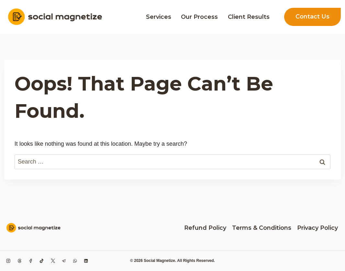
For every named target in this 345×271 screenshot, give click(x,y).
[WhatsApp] (75, 260)
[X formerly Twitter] (53, 260)
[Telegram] (64, 260)
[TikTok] (42, 260)
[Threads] (19, 260)
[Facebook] (30, 260)
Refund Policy (205, 227)
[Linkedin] (86, 260)
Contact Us (312, 16)
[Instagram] (8, 260)
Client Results (249, 16)
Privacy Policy (317, 227)
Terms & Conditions (261, 227)
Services (158, 16)
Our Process (199, 16)
